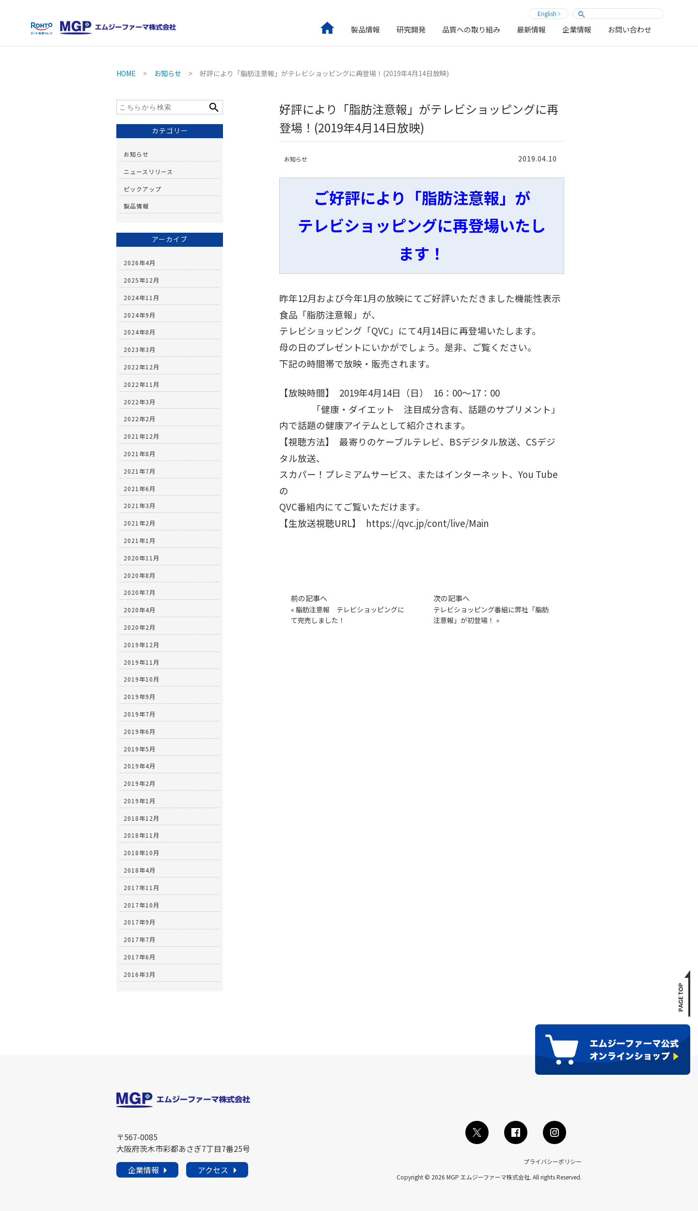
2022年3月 (140, 402)
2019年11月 (141, 662)
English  (549, 13)
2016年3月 (140, 974)
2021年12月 (141, 436)
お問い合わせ (629, 30)
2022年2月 (140, 418)
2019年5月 (140, 749)
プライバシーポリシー (553, 1161)
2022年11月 (141, 384)
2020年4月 (140, 610)
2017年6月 (140, 957)
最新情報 (531, 30)
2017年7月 (140, 939)
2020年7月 (140, 592)
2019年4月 (140, 766)
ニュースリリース (148, 171)
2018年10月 (141, 852)
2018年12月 (141, 818)
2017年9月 (140, 922)
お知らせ (295, 159)
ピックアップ (142, 189)
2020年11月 (141, 558)
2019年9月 (140, 696)
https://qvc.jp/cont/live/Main (427, 522)
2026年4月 (140, 262)
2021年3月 (140, 505)
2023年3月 (140, 349)
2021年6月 (140, 488)
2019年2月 (140, 783)
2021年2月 (140, 523)
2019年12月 (141, 644)
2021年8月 (140, 453)
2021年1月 (140, 540)
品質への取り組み (471, 30)
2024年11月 (141, 297)
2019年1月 (140, 801)
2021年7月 (140, 471)
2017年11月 (141, 887)
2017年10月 (141, 905)
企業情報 (576, 30)
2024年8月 (140, 332)
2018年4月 (140, 870)
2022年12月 (141, 367)
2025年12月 (141, 280)
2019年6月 (140, 731)
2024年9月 (140, 315)
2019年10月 (141, 679)
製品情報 (365, 30)
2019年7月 (140, 714)
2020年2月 (140, 627)
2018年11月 (141, 835)
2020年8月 (140, 575)
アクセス (213, 1173)
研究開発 (411, 30)
